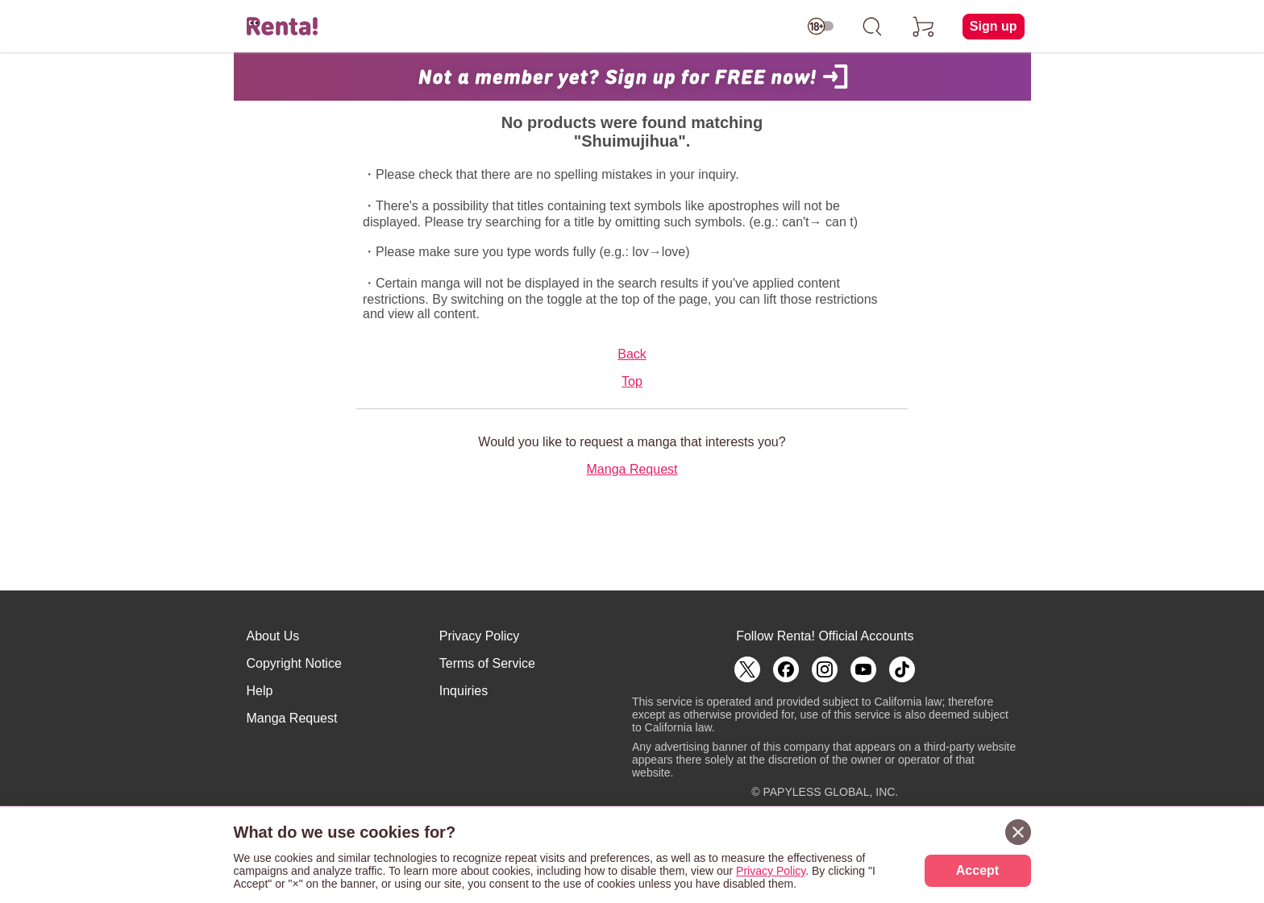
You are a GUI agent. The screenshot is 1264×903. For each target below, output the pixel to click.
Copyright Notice (294, 663)
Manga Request (632, 469)
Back (632, 354)
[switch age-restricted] (821, 26)
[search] (872, 26)
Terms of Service (487, 663)
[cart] (924, 26)
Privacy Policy (479, 636)
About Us (273, 636)
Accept (977, 870)
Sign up (993, 26)
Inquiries (463, 691)
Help (260, 691)
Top (632, 381)
